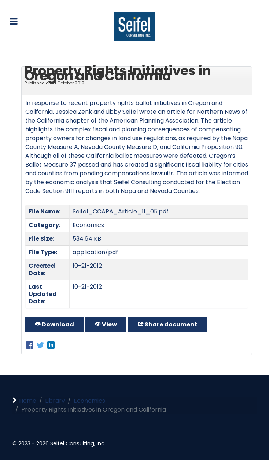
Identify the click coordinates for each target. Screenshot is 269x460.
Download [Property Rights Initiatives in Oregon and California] (54, 324)
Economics (88, 225)
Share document (167, 324)
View (106, 324)
